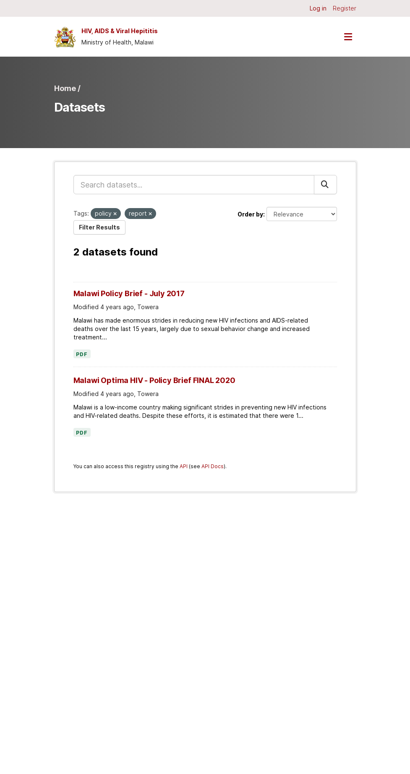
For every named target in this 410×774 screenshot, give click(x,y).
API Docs (212, 466)
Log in (318, 8)
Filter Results (99, 227)
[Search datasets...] (193, 184)
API (184, 466)
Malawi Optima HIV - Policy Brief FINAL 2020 (154, 380)
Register (344, 8)
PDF (82, 354)
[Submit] (325, 184)
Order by (250, 214)
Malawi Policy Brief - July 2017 (129, 293)
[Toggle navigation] (348, 37)
